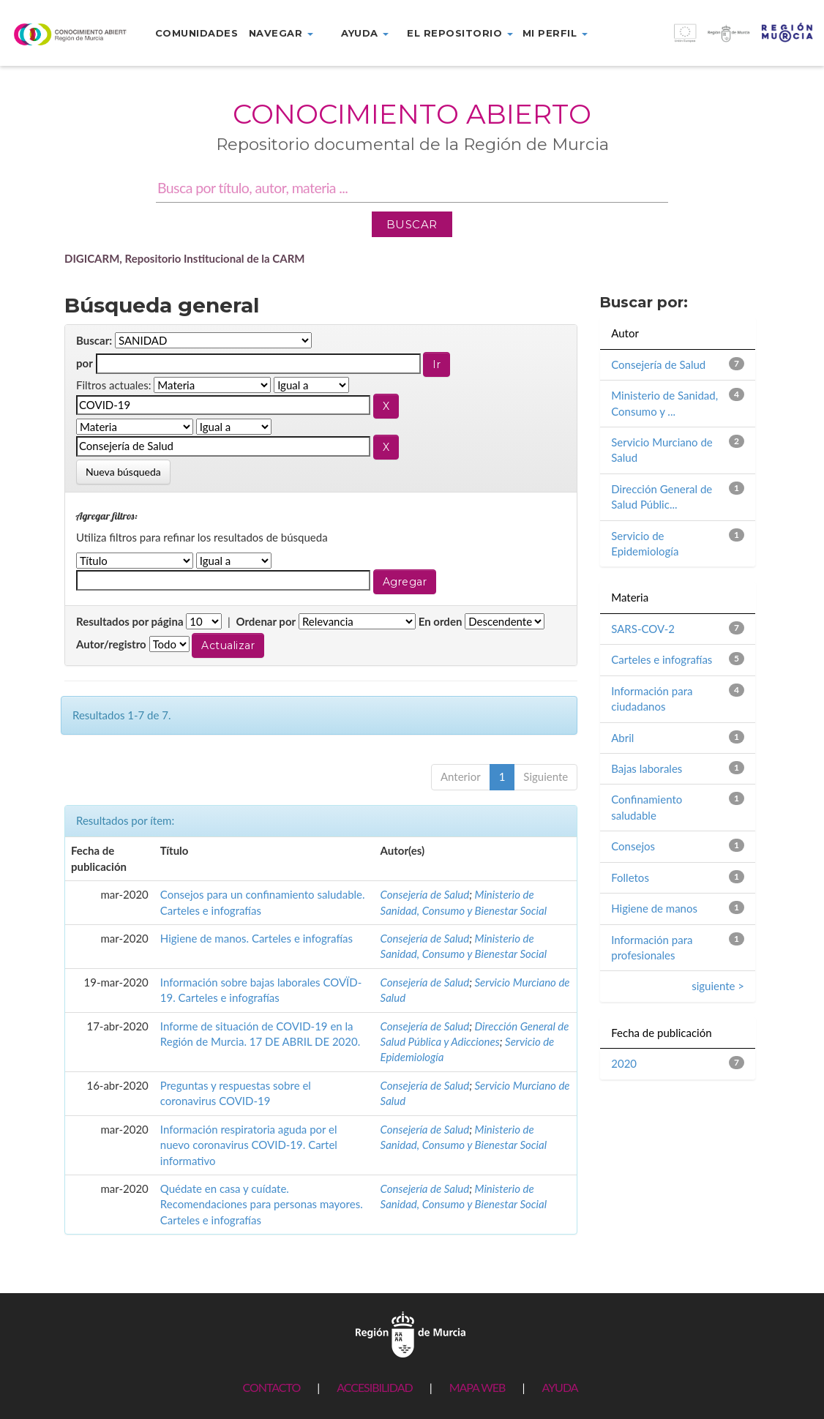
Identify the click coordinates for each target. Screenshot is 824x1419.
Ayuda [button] (365, 33)
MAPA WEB (477, 1387)
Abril (622, 737)
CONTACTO (271, 1387)
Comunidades (197, 33)
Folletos (630, 877)
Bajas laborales (646, 768)
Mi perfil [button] (555, 33)
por (84, 363)
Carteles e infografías (661, 659)
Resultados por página (130, 621)
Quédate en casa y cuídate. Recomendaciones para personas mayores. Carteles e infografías (261, 1204)
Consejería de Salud (425, 894)
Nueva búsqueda (123, 471)
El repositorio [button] (460, 33)
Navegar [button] (281, 33)
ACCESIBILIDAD (374, 1387)
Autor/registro (111, 644)
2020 (624, 1063)
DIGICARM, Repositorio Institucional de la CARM (184, 258)
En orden (440, 621)
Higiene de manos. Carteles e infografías (256, 938)
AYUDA (559, 1387)
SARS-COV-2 (643, 628)
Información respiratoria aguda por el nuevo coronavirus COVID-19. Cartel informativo (248, 1145)
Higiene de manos (654, 908)
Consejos (633, 846)
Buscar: (94, 340)
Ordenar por (266, 621)
